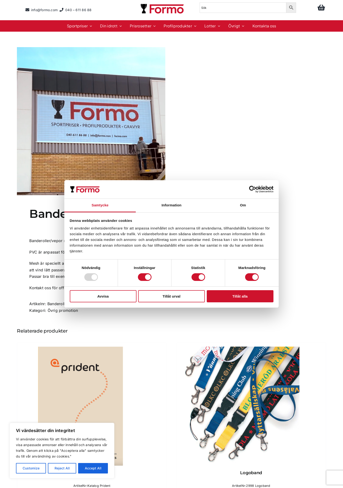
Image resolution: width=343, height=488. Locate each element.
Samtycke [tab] (100, 205)
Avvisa (103, 296)
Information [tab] (171, 205)
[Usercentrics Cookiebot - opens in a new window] (252, 189)
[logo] (163, 4)
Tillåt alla (240, 296)
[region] (62, 450)
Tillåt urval (172, 296)
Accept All (93, 468)
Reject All (62, 468)
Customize (31, 468)
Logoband (251, 472)
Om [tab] (243, 205)
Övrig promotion (63, 310)
